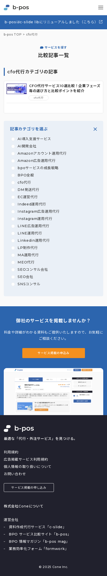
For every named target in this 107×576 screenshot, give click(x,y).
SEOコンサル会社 (33, 269)
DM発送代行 (28, 189)
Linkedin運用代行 (34, 240)
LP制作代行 (28, 247)
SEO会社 (25, 276)
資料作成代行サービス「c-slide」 (37, 527)
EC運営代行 (28, 197)
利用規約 (11, 452)
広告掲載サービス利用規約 (26, 459)
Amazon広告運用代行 (36, 160)
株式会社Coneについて (23, 506)
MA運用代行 (28, 255)
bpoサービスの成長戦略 (38, 168)
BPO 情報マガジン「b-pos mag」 (39, 541)
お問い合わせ (15, 474)
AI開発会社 (27, 146)
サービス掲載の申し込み (28, 487)
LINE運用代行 (30, 233)
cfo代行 (24, 182)
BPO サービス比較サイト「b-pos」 (40, 534)
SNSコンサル (29, 284)
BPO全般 (26, 175)
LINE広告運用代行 (33, 226)
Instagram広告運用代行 (39, 211)
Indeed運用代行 (32, 204)
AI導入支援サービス (34, 139)
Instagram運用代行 (35, 218)
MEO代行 (26, 262)
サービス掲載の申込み (53, 353)
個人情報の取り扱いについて (28, 466)
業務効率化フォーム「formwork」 (38, 548)
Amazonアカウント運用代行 (42, 153)
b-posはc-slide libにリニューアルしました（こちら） (54, 22)
